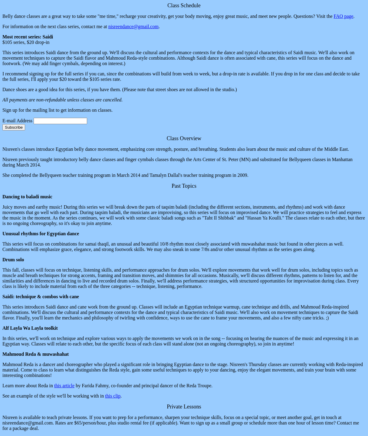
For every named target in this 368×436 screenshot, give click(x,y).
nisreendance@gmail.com (133, 26)
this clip (112, 395)
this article (64, 385)
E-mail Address (17, 120)
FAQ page (343, 16)
